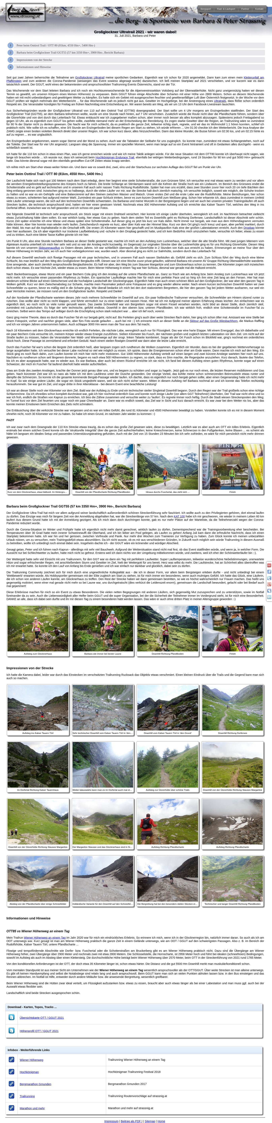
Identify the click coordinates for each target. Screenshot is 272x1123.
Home (161, 1121)
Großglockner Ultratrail (90, 77)
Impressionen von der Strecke (34, 59)
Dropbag (249, 227)
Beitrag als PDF (131, 1121)
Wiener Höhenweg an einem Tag (45, 937)
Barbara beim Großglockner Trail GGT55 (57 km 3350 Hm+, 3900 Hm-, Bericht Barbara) (70, 52)
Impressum (111, 1121)
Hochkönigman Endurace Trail (115, 157)
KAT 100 (179, 516)
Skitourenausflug (49, 247)
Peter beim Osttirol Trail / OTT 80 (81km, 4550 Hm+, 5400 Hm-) (56, 45)
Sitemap (150, 1121)
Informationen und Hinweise (34, 67)
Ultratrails (220, 100)
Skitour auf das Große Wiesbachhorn (213, 321)
